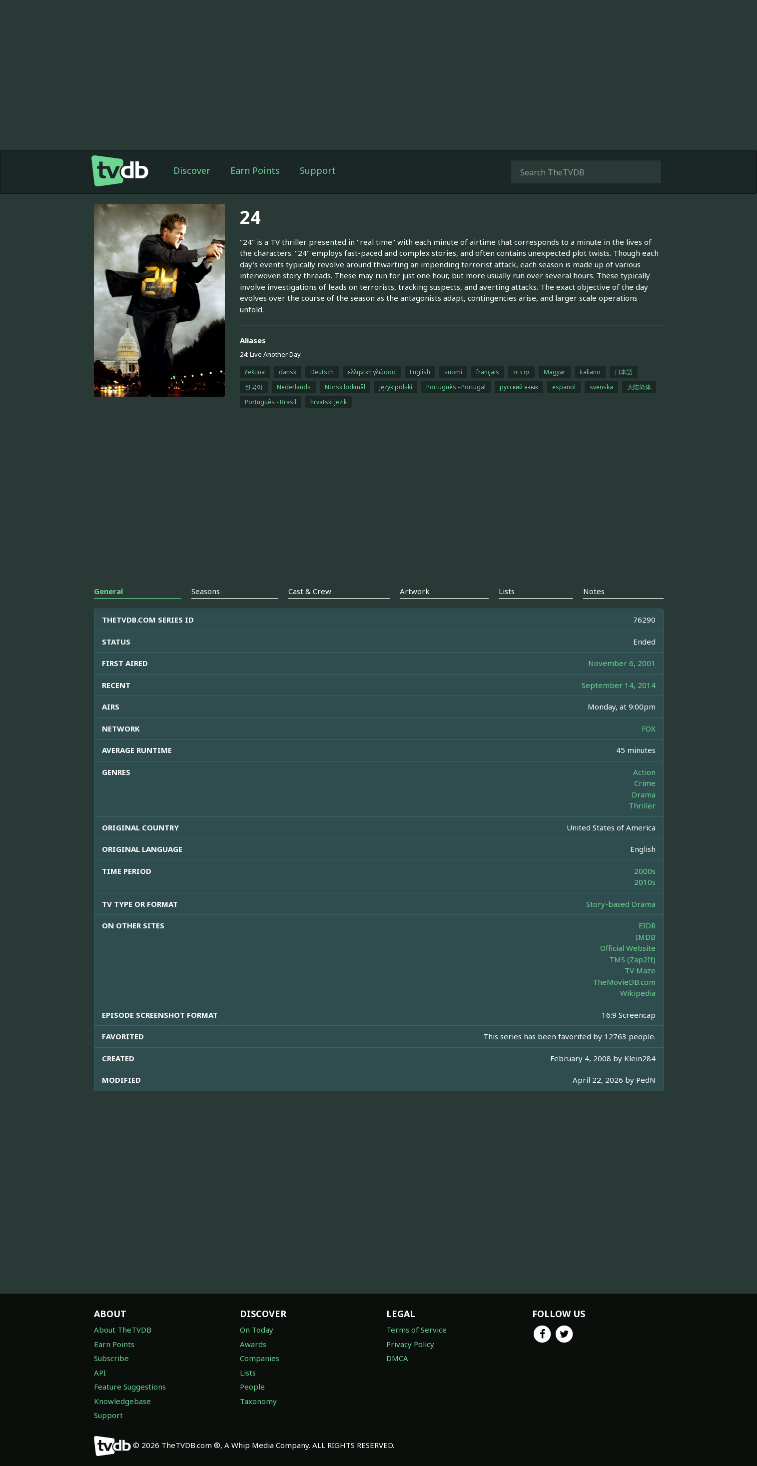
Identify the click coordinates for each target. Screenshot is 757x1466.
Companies (259, 1358)
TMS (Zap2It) (632, 959)
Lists (248, 1373)
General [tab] (108, 591)
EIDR (647, 925)
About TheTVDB (122, 1330)
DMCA (397, 1358)
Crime (645, 783)
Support (318, 170)
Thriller (642, 805)
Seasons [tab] (205, 591)
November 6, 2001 (622, 663)
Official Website (628, 948)
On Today (256, 1330)
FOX (649, 728)
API (100, 1373)
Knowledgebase (122, 1401)
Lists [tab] (507, 591)
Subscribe (111, 1358)
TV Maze (640, 970)
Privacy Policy (410, 1344)
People (252, 1387)
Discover (191, 170)
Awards (253, 1344)
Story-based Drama (621, 904)
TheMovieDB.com (624, 982)
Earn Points (255, 170)
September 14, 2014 (619, 685)
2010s (645, 882)
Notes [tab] (594, 591)
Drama (644, 794)
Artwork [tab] (415, 591)
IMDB (646, 937)
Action (644, 772)
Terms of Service (416, 1330)
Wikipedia (638, 993)
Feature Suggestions (130, 1387)
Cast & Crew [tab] (309, 591)
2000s (645, 871)
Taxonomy (258, 1401)
